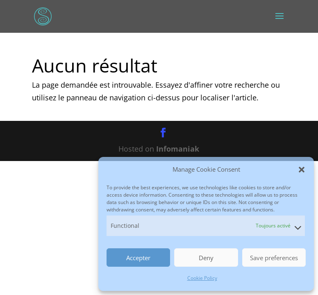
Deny (206, 258)
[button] (302, 170)
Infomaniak (177, 149)
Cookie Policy (202, 278)
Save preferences (274, 258)
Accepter (138, 258)
